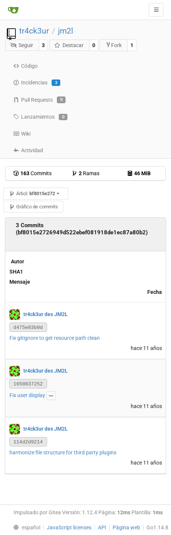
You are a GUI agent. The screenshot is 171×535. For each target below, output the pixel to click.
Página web (126, 527)
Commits (32, 173)
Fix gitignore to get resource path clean (54, 338)
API (102, 527)
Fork (113, 45)
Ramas (85, 173)
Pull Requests (39, 99)
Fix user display (27, 395)
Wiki (22, 134)
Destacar (69, 45)
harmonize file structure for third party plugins (62, 452)
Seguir (22, 45)
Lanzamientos (40, 117)
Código (25, 66)
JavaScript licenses (69, 527)
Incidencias (36, 82)
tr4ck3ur (34, 30)
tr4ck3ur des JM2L (45, 314)
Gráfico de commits (33, 206)
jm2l (65, 30)
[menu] (25, 527)
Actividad (28, 150)
